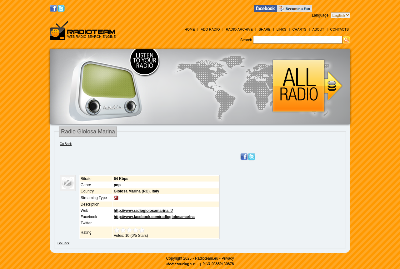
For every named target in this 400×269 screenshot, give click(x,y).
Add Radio (210, 29)
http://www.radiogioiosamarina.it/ (143, 210)
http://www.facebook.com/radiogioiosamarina (154, 217)
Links (282, 29)
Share (265, 29)
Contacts (339, 29)
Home (189, 29)
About (318, 29)
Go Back (66, 144)
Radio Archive (239, 29)
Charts (299, 29)
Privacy (228, 258)
